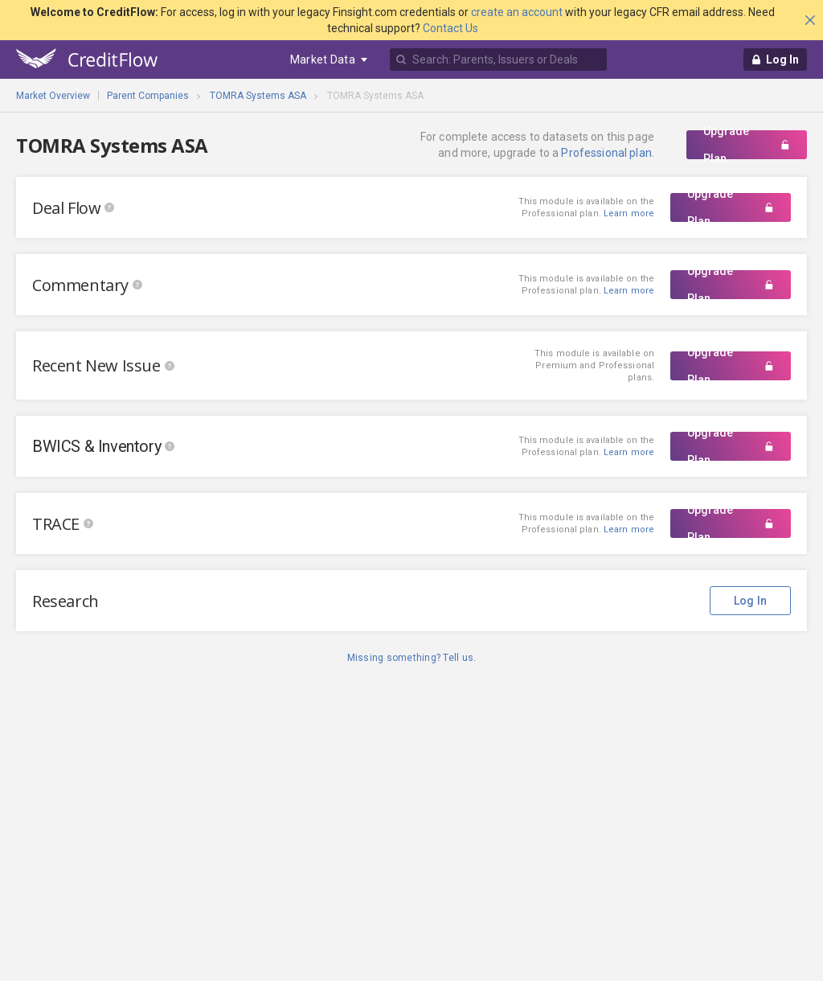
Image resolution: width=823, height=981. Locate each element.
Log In (751, 600)
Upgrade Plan (746, 144)
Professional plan (606, 152)
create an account (517, 12)
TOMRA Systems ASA (258, 95)
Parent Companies (148, 95)
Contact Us (450, 28)
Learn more (629, 290)
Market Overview (53, 95)
